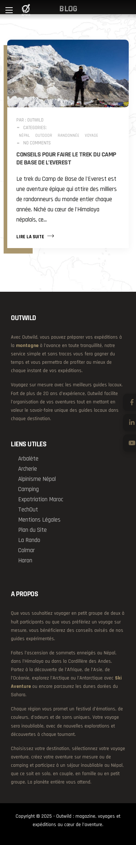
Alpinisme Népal (37, 479)
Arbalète (28, 459)
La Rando (29, 540)
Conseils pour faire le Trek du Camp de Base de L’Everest (66, 158)
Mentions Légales (39, 520)
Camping (28, 489)
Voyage (91, 135)
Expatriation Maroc (40, 499)
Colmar (26, 550)
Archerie (27, 469)
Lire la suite (35, 236)
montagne (27, 345)
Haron (25, 561)
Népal (24, 135)
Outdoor (43, 135)
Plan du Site (32, 530)
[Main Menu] (9, 10)
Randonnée (68, 135)
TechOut (28, 510)
